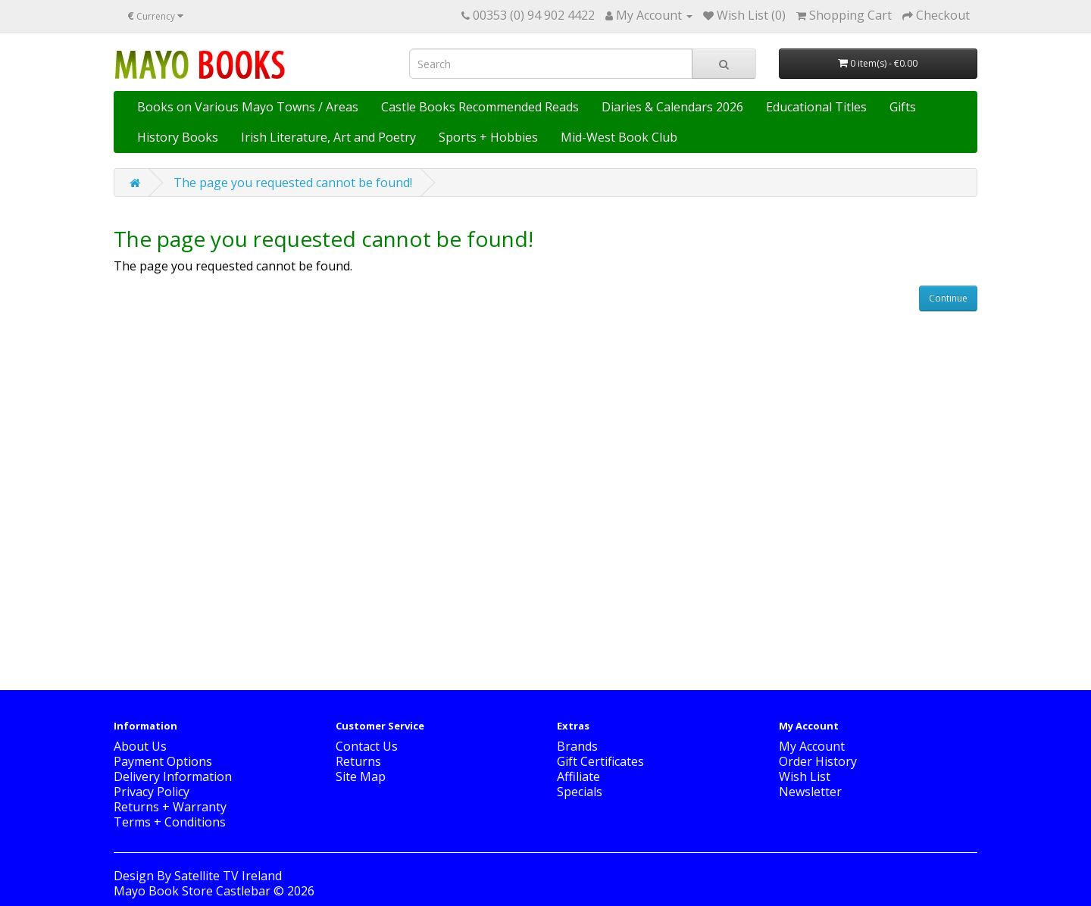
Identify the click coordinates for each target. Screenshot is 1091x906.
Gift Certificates (600, 761)
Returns (358, 761)
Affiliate (578, 776)
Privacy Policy (151, 791)
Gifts (902, 106)
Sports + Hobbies (488, 137)
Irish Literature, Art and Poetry (328, 137)
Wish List (804, 776)
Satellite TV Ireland (228, 875)
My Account (812, 746)
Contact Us (367, 746)
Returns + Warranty (170, 806)
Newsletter (810, 791)
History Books (177, 137)
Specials (579, 791)
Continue (948, 298)
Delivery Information (173, 776)
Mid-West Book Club (619, 137)
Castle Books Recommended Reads (480, 106)
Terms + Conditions (170, 822)
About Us (140, 746)
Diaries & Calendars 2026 (672, 106)
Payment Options (163, 761)
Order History (818, 761)
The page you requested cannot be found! (292, 182)
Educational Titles (816, 106)
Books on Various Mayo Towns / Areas (247, 106)
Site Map (361, 776)
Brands (577, 746)
